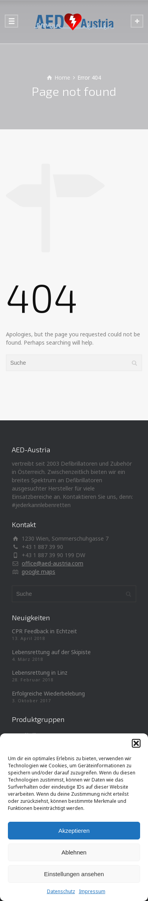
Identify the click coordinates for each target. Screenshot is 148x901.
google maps (38, 571)
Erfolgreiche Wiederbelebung (48, 693)
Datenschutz (61, 891)
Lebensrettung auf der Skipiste (51, 652)
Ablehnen (74, 852)
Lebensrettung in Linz (39, 672)
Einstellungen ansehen (74, 874)
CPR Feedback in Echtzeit (44, 631)
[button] (136, 743)
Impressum (92, 891)
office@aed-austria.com (52, 563)
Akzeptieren (74, 830)
